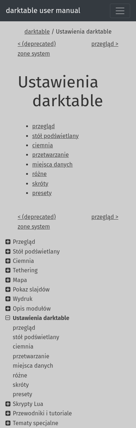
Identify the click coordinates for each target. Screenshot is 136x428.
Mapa (20, 280)
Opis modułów (31, 308)
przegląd (24, 327)
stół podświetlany (36, 337)
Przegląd (24, 241)
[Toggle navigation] (120, 11)
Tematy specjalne (35, 423)
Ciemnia (23, 261)
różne (20, 375)
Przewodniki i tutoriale (42, 413)
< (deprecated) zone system (37, 48)
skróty (21, 384)
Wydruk (22, 298)
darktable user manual (43, 10)
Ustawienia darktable (41, 318)
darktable (37, 31)
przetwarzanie (31, 356)
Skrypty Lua (28, 404)
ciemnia (23, 346)
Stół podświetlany (36, 251)
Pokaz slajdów (31, 289)
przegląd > (105, 43)
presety (22, 394)
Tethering (25, 270)
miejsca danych (33, 365)
